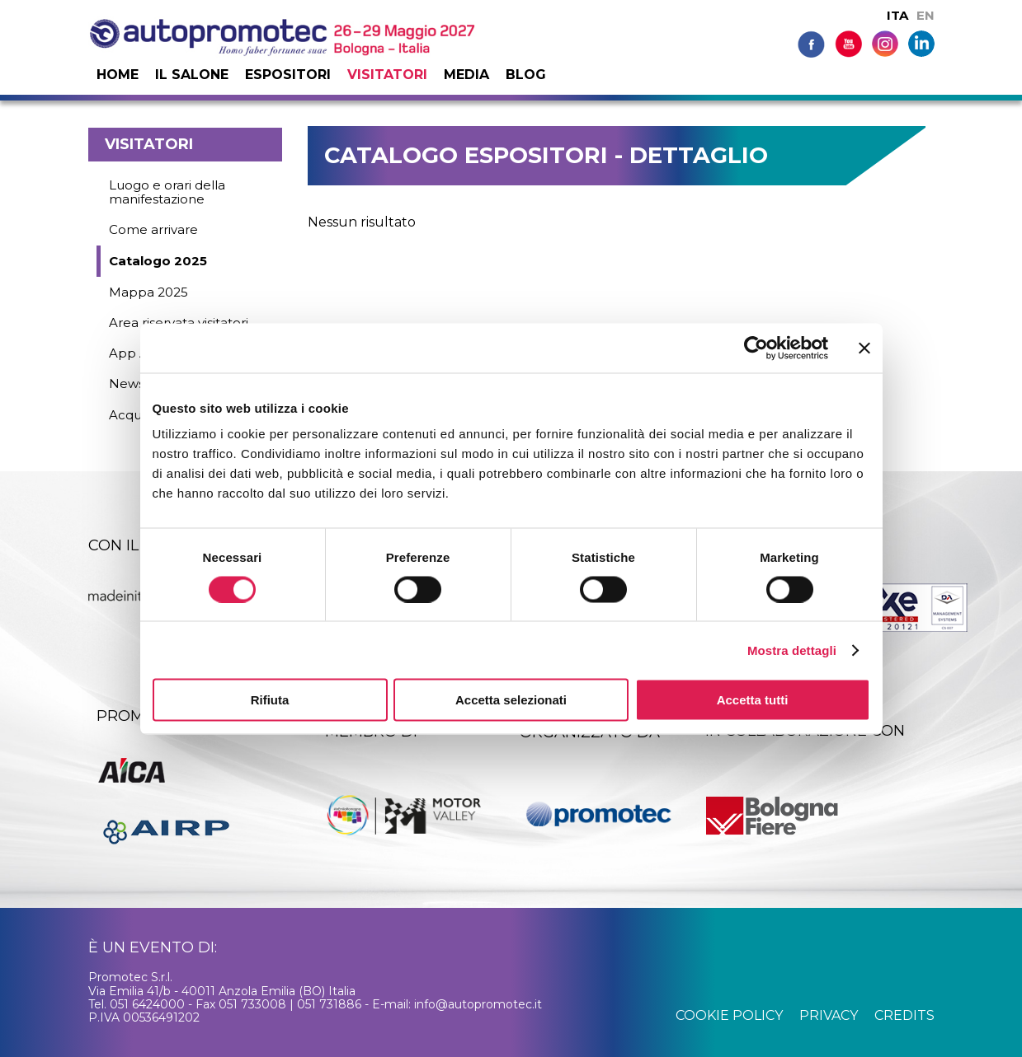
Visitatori (387, 74)
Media (466, 74)
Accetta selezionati (511, 700)
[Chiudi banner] (864, 347)
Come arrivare (153, 229)
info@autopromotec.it (478, 1004)
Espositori (288, 74)
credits (904, 1015)
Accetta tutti (753, 700)
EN (925, 15)
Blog (526, 74)
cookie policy (729, 1015)
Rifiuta (270, 700)
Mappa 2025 (148, 292)
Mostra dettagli (791, 650)
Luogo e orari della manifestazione (167, 192)
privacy (828, 1015)
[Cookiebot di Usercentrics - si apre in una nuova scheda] (756, 347)
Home (118, 74)
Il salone (191, 74)
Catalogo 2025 (158, 261)
